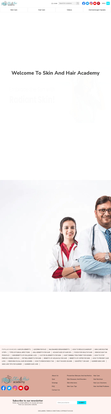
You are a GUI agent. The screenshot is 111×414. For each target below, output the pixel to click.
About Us (55, 376)
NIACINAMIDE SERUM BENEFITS (59, 349)
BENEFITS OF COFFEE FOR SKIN (80, 358)
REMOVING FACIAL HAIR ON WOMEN (20, 361)
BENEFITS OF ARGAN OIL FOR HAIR (55, 358)
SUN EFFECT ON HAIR (82, 361)
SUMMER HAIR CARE (31, 364)
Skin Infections (72, 383)
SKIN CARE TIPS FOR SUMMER (12, 364)
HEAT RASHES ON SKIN (64, 361)
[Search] (77, 3)
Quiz (53, 379)
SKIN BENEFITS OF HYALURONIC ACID (24, 355)
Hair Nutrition (98, 379)
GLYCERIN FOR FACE (39, 349)
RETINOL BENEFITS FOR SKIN (31, 358)
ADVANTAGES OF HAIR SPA (62, 352)
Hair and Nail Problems (101, 386)
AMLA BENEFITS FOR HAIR (41, 352)
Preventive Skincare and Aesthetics (79, 376)
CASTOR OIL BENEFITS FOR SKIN (50, 355)
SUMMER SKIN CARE (98, 361)
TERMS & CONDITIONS (53, 411)
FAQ (53, 386)
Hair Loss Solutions (100, 383)
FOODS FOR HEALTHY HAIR (83, 352)
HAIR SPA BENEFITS (24, 349)
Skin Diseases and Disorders (76, 379)
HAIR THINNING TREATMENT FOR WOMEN (78, 355)
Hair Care (96, 376)
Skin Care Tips (72, 386)
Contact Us (56, 390)
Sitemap (55, 383)
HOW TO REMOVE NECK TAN (44, 361)
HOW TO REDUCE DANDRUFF (82, 349)
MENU (104, 3)
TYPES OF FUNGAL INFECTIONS (19, 352)
